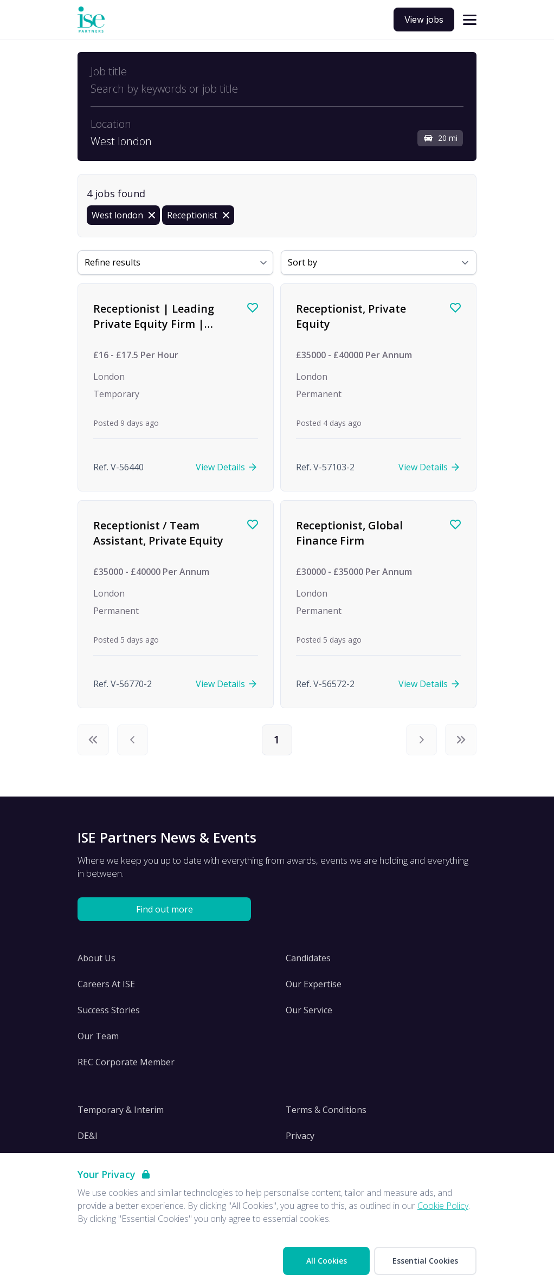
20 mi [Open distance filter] (440, 138)
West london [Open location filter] (121, 141)
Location (111, 124)
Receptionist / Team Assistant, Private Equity (158, 533)
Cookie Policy (442, 1206)
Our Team (98, 1037)
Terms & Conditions (326, 1110)
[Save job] (253, 308)
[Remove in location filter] (123, 215)
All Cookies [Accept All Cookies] (326, 1260)
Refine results (112, 262)
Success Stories (109, 1011)
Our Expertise (314, 985)
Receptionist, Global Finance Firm (349, 533)
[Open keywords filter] (277, 88)
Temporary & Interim (121, 1110)
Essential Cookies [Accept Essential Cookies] (425, 1260)
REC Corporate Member (126, 1063)
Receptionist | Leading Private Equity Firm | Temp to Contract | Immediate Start (153, 331)
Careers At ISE (106, 985)
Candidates (308, 959)
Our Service (309, 1011)
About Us (96, 959)
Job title (109, 71)
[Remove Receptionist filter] (198, 215)
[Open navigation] (470, 19)
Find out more (164, 910)
